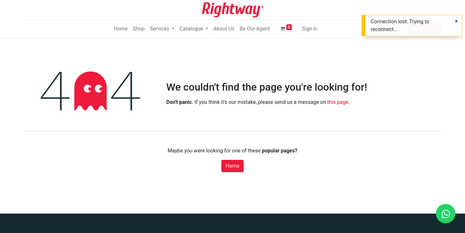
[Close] (456, 21)
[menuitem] (120, 28)
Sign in (310, 29)
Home (232, 166)
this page (337, 102)
